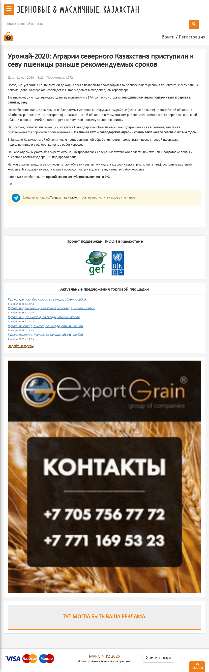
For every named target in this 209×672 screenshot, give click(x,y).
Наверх (197, 665)
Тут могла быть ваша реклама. (105, 617)
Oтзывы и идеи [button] (158, 658)
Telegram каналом (63, 198)
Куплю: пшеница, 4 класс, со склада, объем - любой (45, 335)
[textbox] (96, 24)
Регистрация (192, 37)
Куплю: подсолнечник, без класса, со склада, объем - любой (51, 308)
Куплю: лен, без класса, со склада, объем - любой (44, 317)
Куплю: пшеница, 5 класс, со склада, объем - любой (45, 326)
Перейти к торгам (20, 346)
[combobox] (96, 24)
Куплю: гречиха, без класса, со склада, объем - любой (47, 300)
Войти (168, 37)
